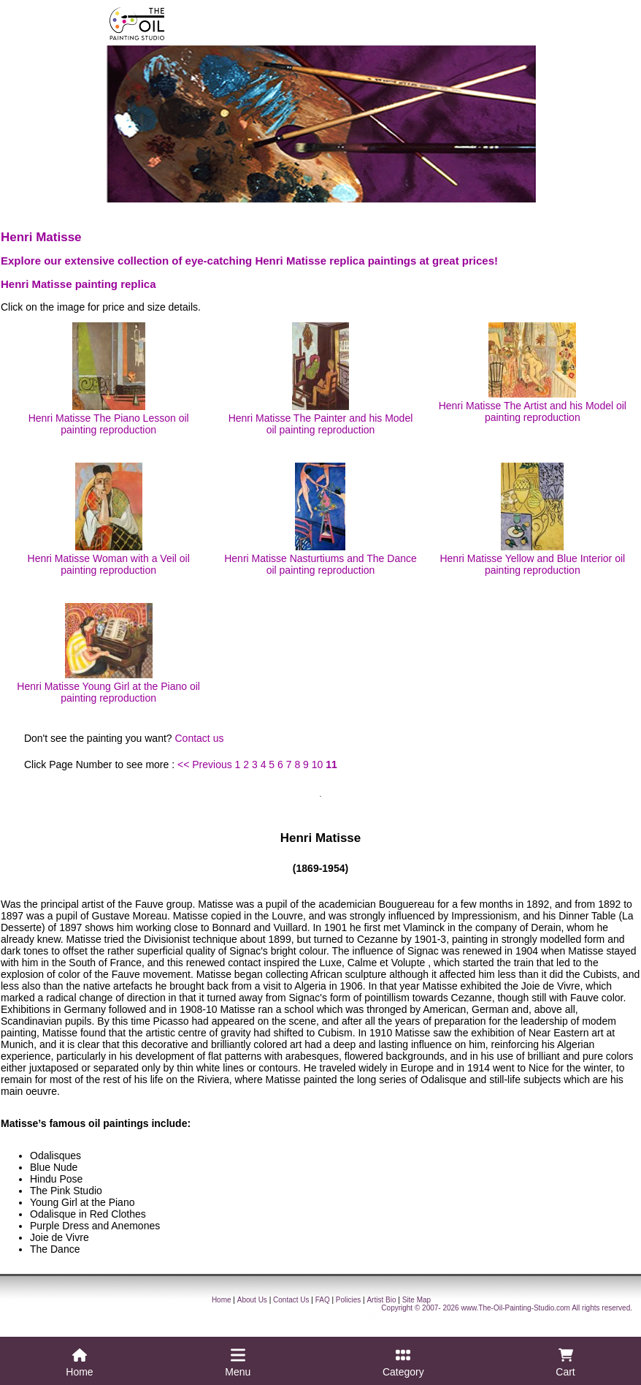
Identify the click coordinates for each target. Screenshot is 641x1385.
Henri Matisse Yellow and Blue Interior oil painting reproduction (532, 519)
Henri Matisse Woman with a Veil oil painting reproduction (109, 519)
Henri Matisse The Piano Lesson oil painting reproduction (108, 379)
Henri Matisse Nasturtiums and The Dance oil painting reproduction (320, 519)
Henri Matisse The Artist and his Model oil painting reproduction (532, 372)
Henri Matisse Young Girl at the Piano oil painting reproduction (108, 653)
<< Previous (204, 764)
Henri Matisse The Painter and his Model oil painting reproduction (321, 379)
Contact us (199, 738)
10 (317, 764)
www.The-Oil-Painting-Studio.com (515, 1308)
